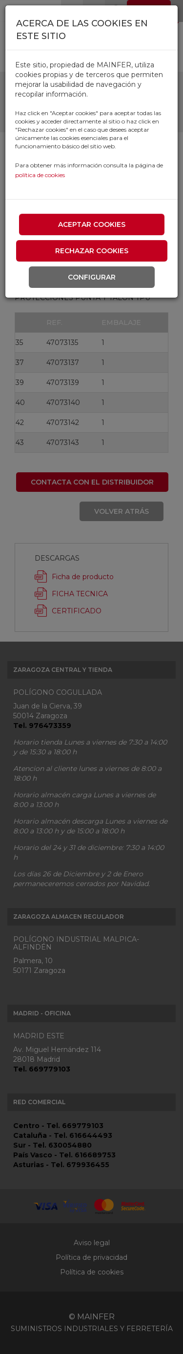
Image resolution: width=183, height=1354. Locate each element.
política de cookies (40, 175)
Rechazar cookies (91, 250)
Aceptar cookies (91, 224)
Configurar (92, 277)
